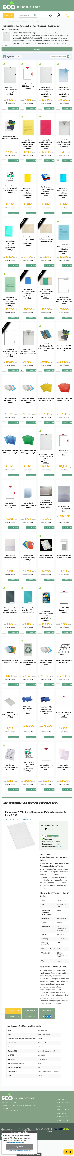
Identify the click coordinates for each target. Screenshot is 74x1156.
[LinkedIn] (46, 1016)
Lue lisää (59, 847)
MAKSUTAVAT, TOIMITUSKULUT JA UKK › (63, 1102)
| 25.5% (52, 825)
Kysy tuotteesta (30, 1016)
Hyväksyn (19, 1147)
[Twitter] (48, 1016)
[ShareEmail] (43, 1016)
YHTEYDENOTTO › (63, 1120)
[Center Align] (4, 56)
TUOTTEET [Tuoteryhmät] (8, 15)
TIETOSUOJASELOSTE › (64, 1110)
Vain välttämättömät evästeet (19, 1151)
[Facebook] (50, 1016)
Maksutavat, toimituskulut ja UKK (29, 1154)
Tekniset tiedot (13, 1011)
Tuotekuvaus (30, 1011)
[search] (35, 14)
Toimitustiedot (46, 1011)
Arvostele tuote (13, 1016)
